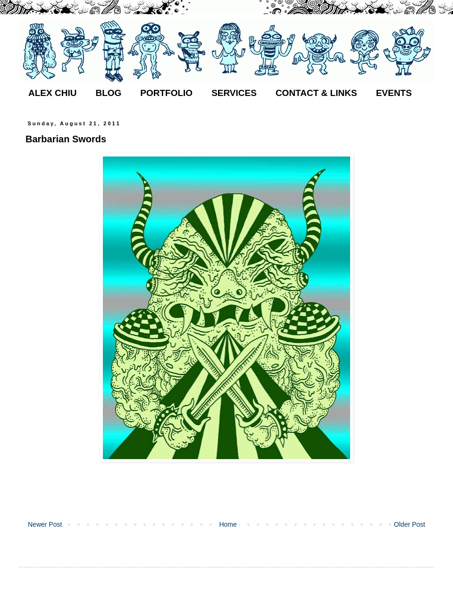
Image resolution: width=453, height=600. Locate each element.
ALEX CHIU (52, 93)
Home (227, 524)
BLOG (108, 93)
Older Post (409, 524)
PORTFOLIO (166, 93)
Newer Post (45, 524)
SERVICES (234, 93)
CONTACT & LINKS (316, 93)
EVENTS (394, 93)
